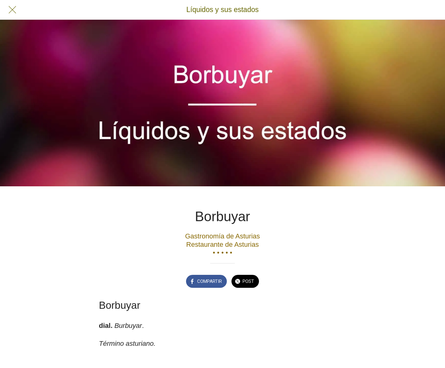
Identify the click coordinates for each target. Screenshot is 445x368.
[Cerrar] (12, 10)
